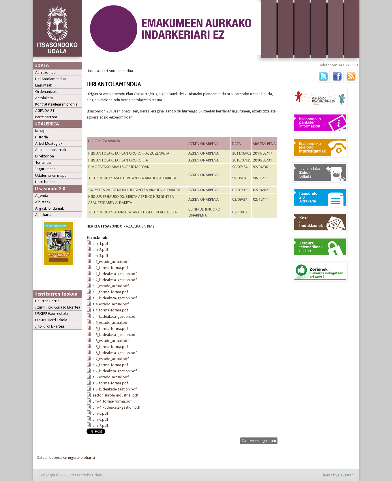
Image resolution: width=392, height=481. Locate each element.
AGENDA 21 (44, 110)
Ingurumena (45, 169)
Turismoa (43, 162)
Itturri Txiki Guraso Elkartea (57, 307)
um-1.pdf (100, 243)
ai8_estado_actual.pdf (111, 377)
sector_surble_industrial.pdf (115, 395)
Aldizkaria (43, 215)
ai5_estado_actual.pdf (111, 322)
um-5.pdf (100, 413)
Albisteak (42, 202)
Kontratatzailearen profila (56, 104)
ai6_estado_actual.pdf (111, 341)
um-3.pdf (100, 255)
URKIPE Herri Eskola (51, 320)
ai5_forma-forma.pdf (110, 328)
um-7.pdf (100, 425)
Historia (41, 137)
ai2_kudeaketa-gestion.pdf (115, 280)
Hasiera (93, 71)
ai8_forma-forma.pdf (110, 383)
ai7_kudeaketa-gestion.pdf (115, 371)
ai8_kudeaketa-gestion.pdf (115, 389)
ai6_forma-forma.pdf (110, 347)
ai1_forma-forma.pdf (110, 268)
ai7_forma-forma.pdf (110, 365)
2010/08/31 (262, 160)
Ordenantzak (46, 91)
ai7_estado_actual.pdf (111, 359)
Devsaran (346, 475)
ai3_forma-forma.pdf (110, 292)
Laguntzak (43, 85)
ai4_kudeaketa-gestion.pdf (115, 316)
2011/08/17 (262, 153)
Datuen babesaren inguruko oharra (66, 457)
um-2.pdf (100, 249)
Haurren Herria (47, 301)
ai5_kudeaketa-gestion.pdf (115, 334)
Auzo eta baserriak (50, 150)
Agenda (41, 195)
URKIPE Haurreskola (51, 313)
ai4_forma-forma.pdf (110, 310)
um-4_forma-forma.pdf (112, 401)
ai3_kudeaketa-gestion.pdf (115, 298)
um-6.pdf (100, 419)
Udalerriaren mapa (51, 175)
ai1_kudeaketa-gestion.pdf (115, 274)
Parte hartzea (46, 117)
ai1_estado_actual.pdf (111, 262)
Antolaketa (44, 98)
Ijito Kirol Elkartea (49, 326)
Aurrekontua (45, 72)
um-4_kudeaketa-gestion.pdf (116, 407)
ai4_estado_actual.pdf (111, 304)
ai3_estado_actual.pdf (111, 286)
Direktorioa (44, 156)
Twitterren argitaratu (258, 441)
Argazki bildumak (49, 208)
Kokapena (43, 131)
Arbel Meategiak (48, 143)
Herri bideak (45, 182)
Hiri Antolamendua (50, 79)
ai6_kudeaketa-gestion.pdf (115, 353)
